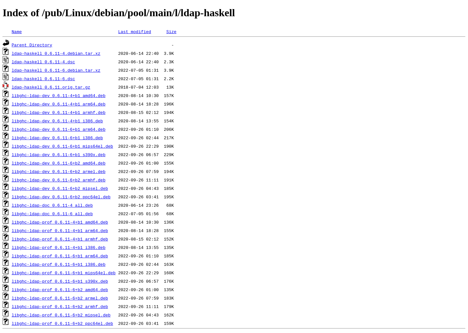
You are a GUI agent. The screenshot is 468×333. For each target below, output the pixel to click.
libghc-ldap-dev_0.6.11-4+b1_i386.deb (57, 121)
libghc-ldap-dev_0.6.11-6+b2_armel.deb (59, 171)
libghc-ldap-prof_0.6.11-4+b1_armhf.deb (60, 239)
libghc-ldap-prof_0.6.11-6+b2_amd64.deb (60, 289)
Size (171, 31)
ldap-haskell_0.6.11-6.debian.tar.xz (56, 70)
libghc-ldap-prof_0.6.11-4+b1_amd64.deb (60, 222)
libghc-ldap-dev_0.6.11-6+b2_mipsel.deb (60, 188)
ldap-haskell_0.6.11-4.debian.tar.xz (56, 53)
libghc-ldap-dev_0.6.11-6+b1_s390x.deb (59, 154)
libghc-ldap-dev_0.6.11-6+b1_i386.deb (57, 138)
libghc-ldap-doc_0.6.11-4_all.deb (52, 205)
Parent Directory (32, 45)
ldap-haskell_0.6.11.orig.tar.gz (51, 87)
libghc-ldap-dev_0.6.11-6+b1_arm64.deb (59, 129)
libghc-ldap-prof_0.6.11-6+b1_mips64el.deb (64, 273)
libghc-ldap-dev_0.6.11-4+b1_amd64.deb (59, 95)
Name (17, 31)
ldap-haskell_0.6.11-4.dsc (43, 62)
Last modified (134, 31)
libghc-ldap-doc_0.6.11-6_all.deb (52, 213)
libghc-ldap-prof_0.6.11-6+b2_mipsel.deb (61, 315)
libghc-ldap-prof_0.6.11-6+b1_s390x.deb (60, 281)
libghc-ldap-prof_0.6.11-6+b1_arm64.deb (60, 256)
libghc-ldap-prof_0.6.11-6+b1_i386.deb (59, 264)
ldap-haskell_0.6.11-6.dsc (43, 78)
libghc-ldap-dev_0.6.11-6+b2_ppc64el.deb (61, 197)
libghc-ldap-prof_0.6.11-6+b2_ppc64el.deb (62, 323)
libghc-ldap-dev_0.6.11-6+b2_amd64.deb (59, 163)
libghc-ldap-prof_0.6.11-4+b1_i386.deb (59, 247)
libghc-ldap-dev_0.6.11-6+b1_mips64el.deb (62, 146)
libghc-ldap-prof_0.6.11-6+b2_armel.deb (60, 298)
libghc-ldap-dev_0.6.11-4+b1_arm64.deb (59, 104)
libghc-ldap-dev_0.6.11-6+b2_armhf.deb (59, 180)
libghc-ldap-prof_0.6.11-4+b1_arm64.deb (60, 230)
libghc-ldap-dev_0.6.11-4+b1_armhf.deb (59, 112)
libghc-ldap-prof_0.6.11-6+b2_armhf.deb (60, 306)
